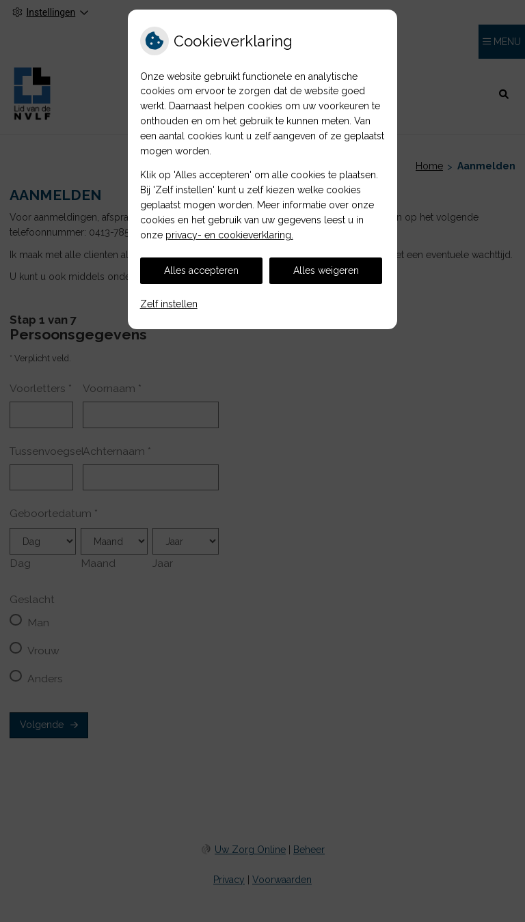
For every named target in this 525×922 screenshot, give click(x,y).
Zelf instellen (169, 303)
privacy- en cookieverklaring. (229, 234)
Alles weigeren (326, 270)
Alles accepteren (201, 270)
